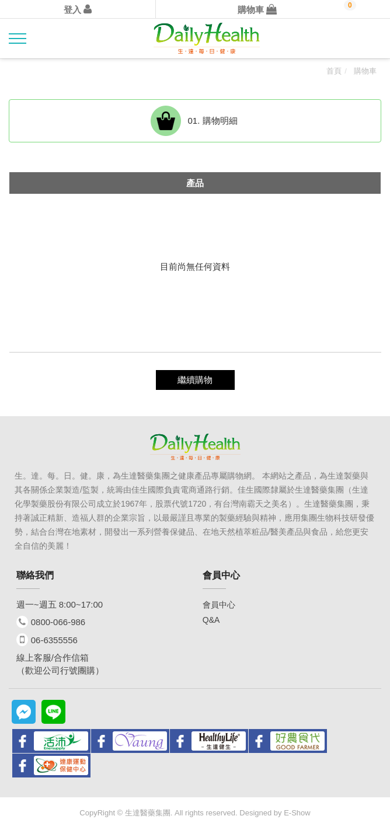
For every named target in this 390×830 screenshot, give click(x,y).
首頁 (334, 71)
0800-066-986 (58, 622)
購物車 (257, 10)
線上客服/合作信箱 (52, 657)
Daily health (206, 39)
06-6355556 (54, 640)
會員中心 (219, 604)
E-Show (297, 812)
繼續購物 (195, 380)
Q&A (211, 620)
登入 (78, 10)
